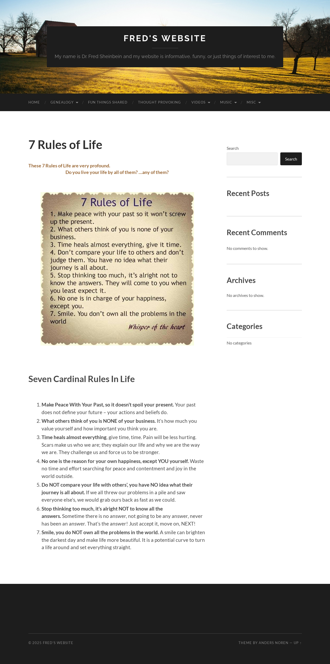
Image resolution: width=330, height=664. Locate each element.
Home (34, 102)
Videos (198, 102)
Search (233, 148)
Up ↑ (298, 643)
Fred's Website (165, 38)
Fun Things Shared (108, 102)
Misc (251, 102)
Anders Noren (273, 643)
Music (226, 102)
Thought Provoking (159, 102)
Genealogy (62, 102)
